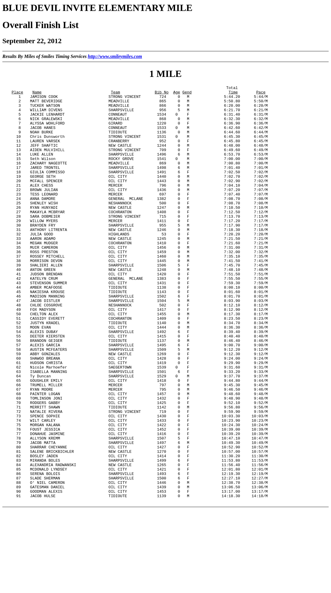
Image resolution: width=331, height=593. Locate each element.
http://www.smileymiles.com (115, 56)
